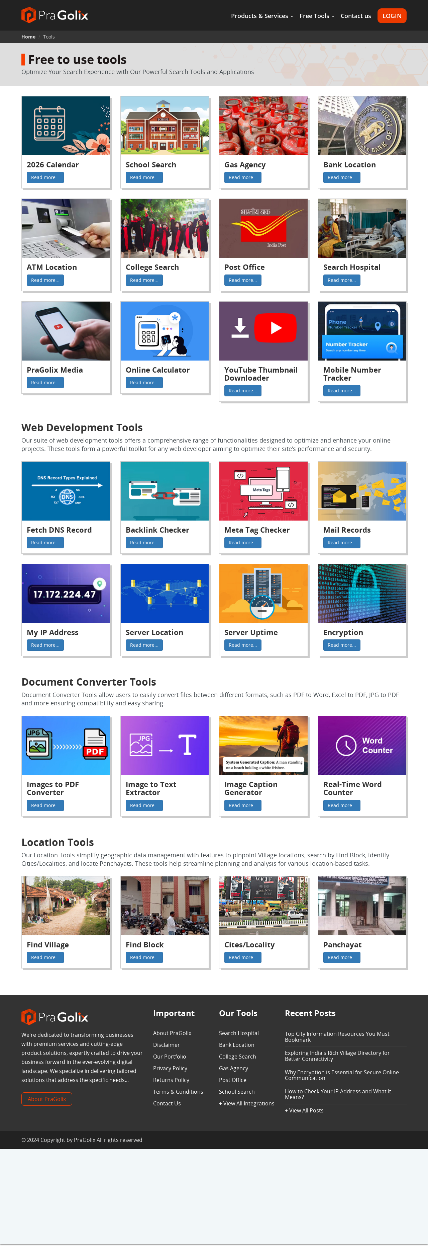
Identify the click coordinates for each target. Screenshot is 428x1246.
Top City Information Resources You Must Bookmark (337, 1036)
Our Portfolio (169, 1056)
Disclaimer (166, 1044)
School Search (237, 1091)
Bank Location (236, 1044)
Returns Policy (171, 1080)
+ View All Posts (304, 1110)
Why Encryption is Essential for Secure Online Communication (342, 1075)
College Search (237, 1056)
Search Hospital (239, 1033)
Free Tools (317, 16)
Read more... (45, 177)
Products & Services (262, 16)
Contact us (356, 16)
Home (28, 36)
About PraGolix (47, 1099)
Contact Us (167, 1103)
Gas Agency (233, 1068)
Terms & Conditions (178, 1091)
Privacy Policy (170, 1068)
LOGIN (392, 16)
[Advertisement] (214, 1197)
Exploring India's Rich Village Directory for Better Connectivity (337, 1056)
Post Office (232, 1080)
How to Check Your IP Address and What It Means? (338, 1094)
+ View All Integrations (247, 1103)
